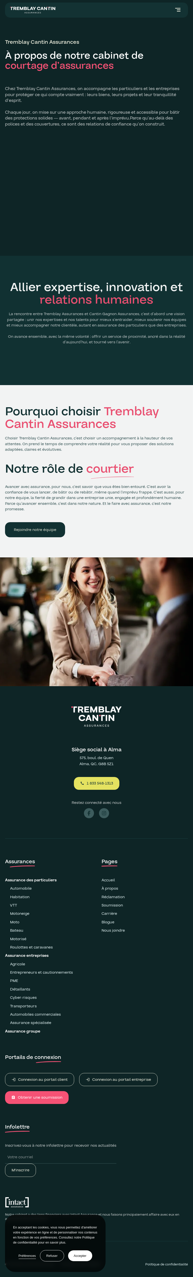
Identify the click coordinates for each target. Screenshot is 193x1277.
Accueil (108, 880)
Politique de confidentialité (166, 1264)
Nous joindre (113, 930)
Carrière (109, 913)
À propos (110, 888)
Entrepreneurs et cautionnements (41, 972)
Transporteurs (23, 1006)
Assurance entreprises (27, 955)
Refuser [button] (52, 1256)
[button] (178, 10)
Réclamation (113, 897)
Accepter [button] (80, 1256)
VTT (13, 905)
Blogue (108, 922)
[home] (32, 10)
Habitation (19, 897)
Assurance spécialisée (30, 1022)
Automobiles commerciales (35, 1014)
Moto (14, 922)
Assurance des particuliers (31, 880)
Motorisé (18, 939)
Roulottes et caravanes (31, 947)
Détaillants (20, 989)
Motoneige (19, 913)
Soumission (112, 905)
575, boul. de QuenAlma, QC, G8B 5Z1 (96, 760)
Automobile (21, 888)
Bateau (16, 930)
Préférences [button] (27, 1256)
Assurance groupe (23, 1031)
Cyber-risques (23, 997)
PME (14, 980)
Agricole (17, 964)
